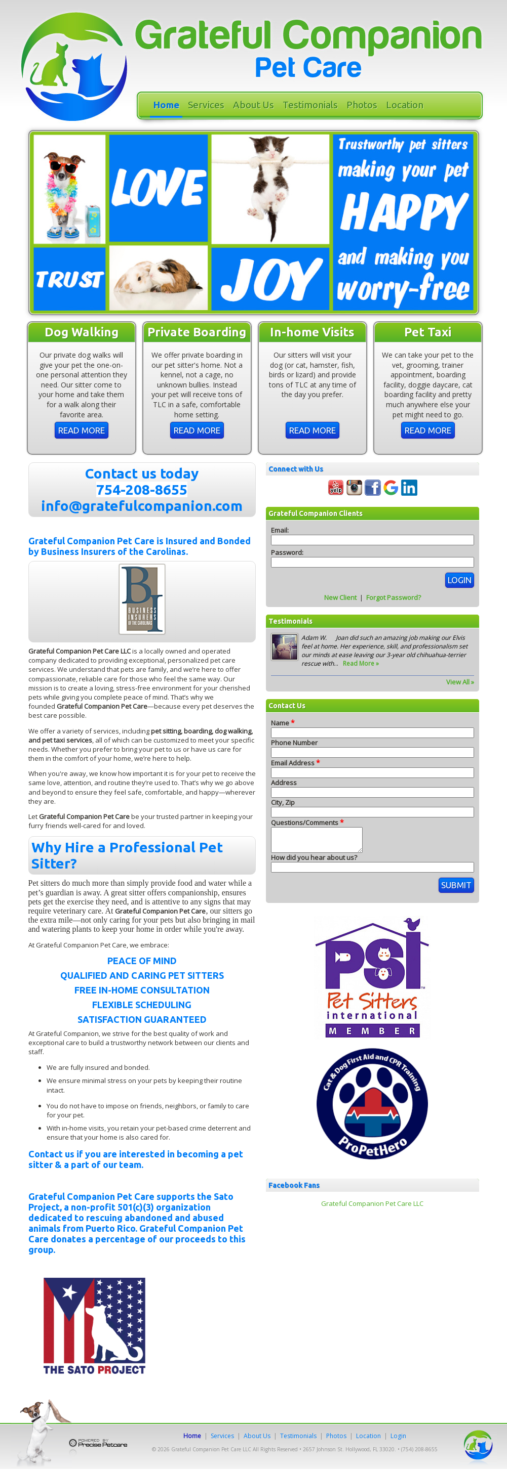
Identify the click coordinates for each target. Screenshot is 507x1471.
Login (398, 1436)
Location (404, 104)
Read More (81, 430)
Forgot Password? (393, 597)
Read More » (361, 663)
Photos (361, 104)
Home (166, 104)
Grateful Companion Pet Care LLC (372, 1208)
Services (206, 104)
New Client (340, 597)
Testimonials (310, 104)
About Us (253, 104)
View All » (460, 681)
